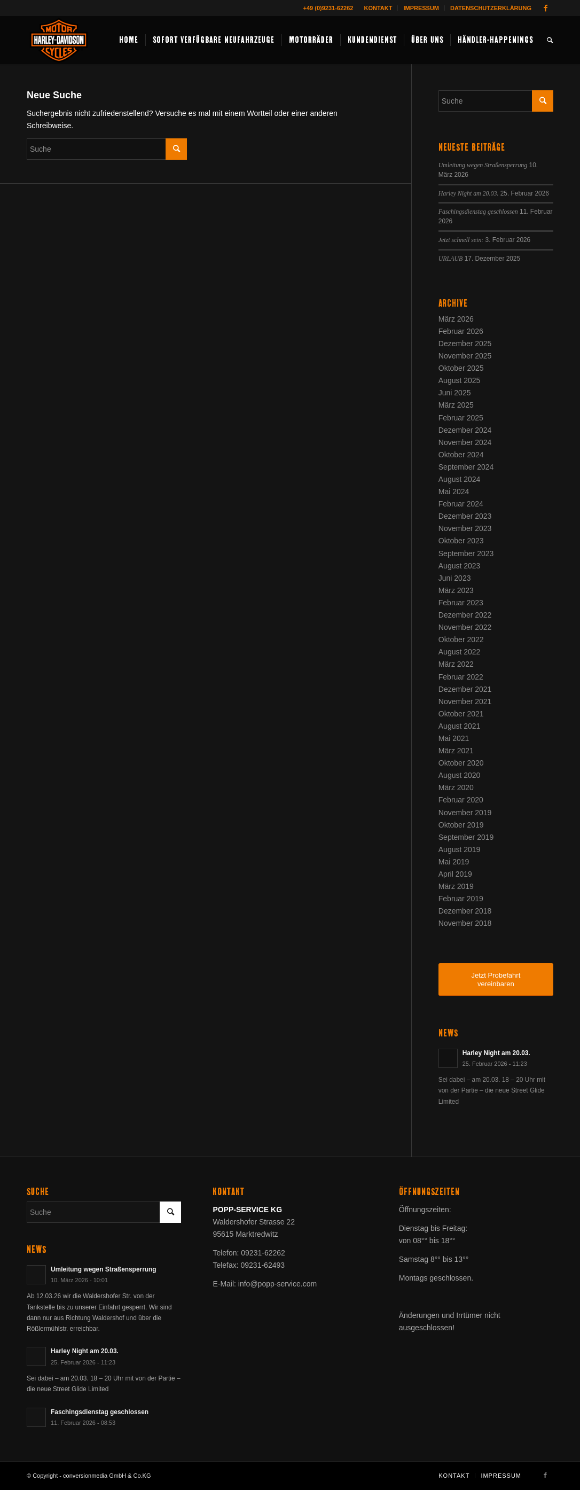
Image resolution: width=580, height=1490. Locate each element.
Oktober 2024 (461, 454)
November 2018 (465, 923)
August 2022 (459, 652)
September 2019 (466, 837)
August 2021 (459, 726)
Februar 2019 (460, 898)
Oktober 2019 (461, 825)
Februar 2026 (460, 331)
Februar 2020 (460, 799)
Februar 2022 (460, 677)
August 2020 (459, 775)
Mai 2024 (453, 491)
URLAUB (450, 258)
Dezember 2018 (465, 911)
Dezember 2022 (465, 615)
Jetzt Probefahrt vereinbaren (495, 979)
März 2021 (456, 750)
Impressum (421, 8)
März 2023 (456, 590)
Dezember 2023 (465, 516)
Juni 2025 (454, 392)
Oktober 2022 (461, 639)
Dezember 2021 (465, 689)
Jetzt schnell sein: (461, 240)
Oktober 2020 (461, 763)
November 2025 (465, 356)
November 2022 (465, 627)
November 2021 (465, 701)
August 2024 (459, 479)
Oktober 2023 (461, 540)
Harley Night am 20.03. (468, 193)
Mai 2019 (453, 861)
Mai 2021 (453, 738)
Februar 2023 (460, 602)
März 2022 (456, 664)
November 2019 (465, 812)
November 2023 (465, 528)
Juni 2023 (454, 578)
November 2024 (465, 442)
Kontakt (378, 8)
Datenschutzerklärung (490, 8)
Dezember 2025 (465, 343)
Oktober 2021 (461, 713)
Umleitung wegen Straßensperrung (482, 165)
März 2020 (456, 787)
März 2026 (456, 319)
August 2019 (459, 849)
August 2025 (459, 380)
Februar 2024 (460, 504)
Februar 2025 (460, 418)
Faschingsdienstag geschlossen (478, 211)
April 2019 (455, 874)
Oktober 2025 (461, 368)
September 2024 (466, 467)
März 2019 (456, 886)
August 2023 (459, 565)
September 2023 (466, 553)
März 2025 (456, 405)
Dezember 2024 (465, 430)
